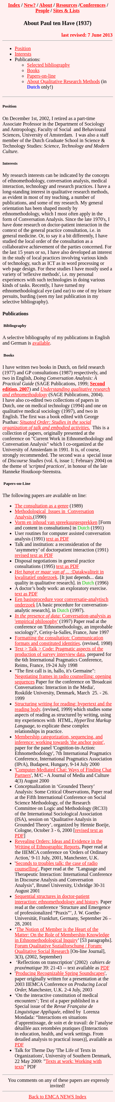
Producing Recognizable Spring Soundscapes (60, 973)
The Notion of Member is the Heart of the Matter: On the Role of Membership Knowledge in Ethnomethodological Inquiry (62, 935)
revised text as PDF (34, 555)
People (42, 10)
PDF (104, 967)
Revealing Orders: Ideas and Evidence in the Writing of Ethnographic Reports (58, 844)
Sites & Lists (66, 10)
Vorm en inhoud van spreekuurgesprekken (56, 522)
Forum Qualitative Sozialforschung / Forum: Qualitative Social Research (58, 948)
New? (30, 5)
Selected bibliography (48, 65)
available (41, 343)
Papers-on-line (41, 76)
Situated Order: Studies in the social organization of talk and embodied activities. (46, 424)
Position (23, 48)
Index (14, 5)
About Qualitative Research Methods (63, 81)
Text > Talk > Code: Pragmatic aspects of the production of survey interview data (59, 651)
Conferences (92, 5)
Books (33, 70)
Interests (23, 54)
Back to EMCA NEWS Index (57, 1096)
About (45, 5)
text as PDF (57, 538)
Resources (66, 5)
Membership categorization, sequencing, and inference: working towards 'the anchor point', (60, 739)
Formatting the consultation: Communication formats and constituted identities (59, 640)
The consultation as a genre (41, 505)
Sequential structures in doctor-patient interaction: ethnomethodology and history (56, 899)
